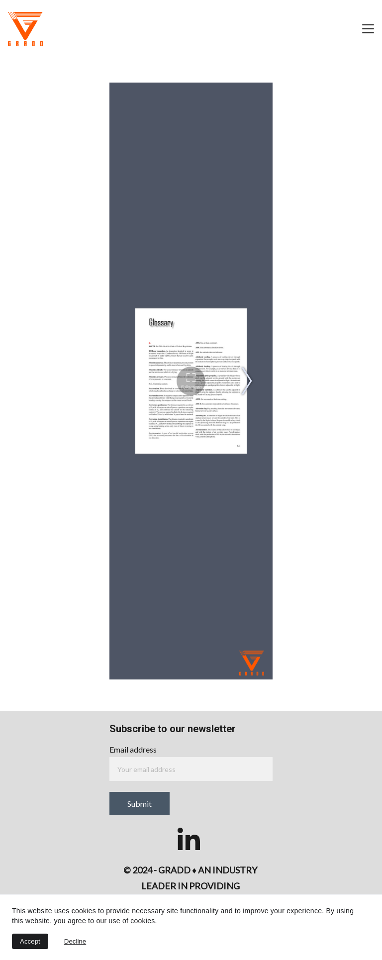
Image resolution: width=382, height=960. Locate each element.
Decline (75, 941)
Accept (30, 941)
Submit (139, 803)
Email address (133, 749)
